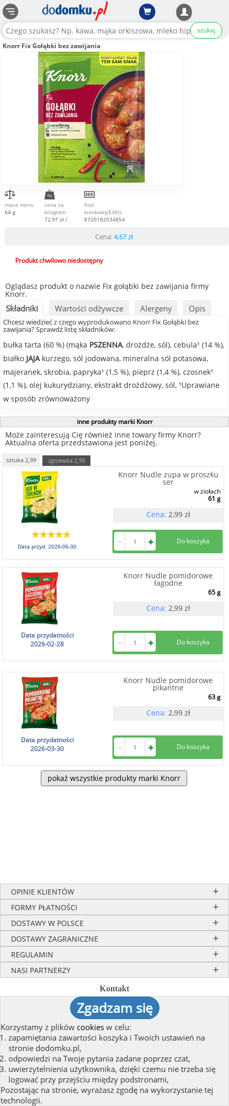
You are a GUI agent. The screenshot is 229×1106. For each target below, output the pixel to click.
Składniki (22, 308)
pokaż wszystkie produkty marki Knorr (114, 778)
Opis (197, 308)
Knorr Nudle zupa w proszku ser (168, 478)
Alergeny (156, 308)
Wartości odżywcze (89, 308)
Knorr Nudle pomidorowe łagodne (168, 579)
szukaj (206, 30)
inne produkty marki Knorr (115, 421)
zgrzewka (66, 460)
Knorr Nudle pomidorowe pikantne (168, 683)
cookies (90, 1027)
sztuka (21, 459)
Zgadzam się (115, 1007)
